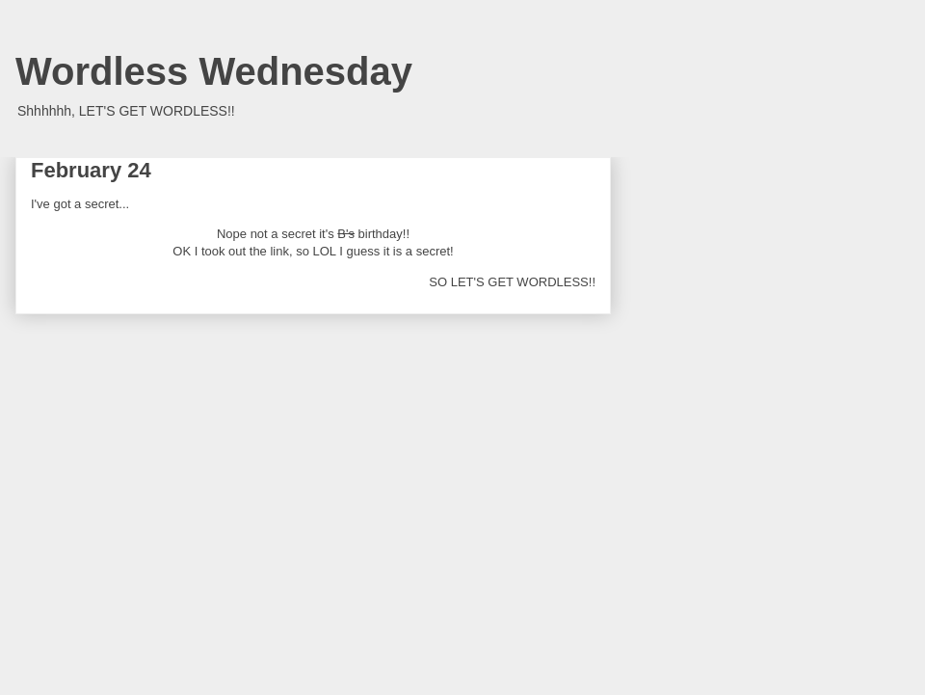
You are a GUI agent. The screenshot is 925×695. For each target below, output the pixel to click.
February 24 (91, 170)
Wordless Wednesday (213, 71)
